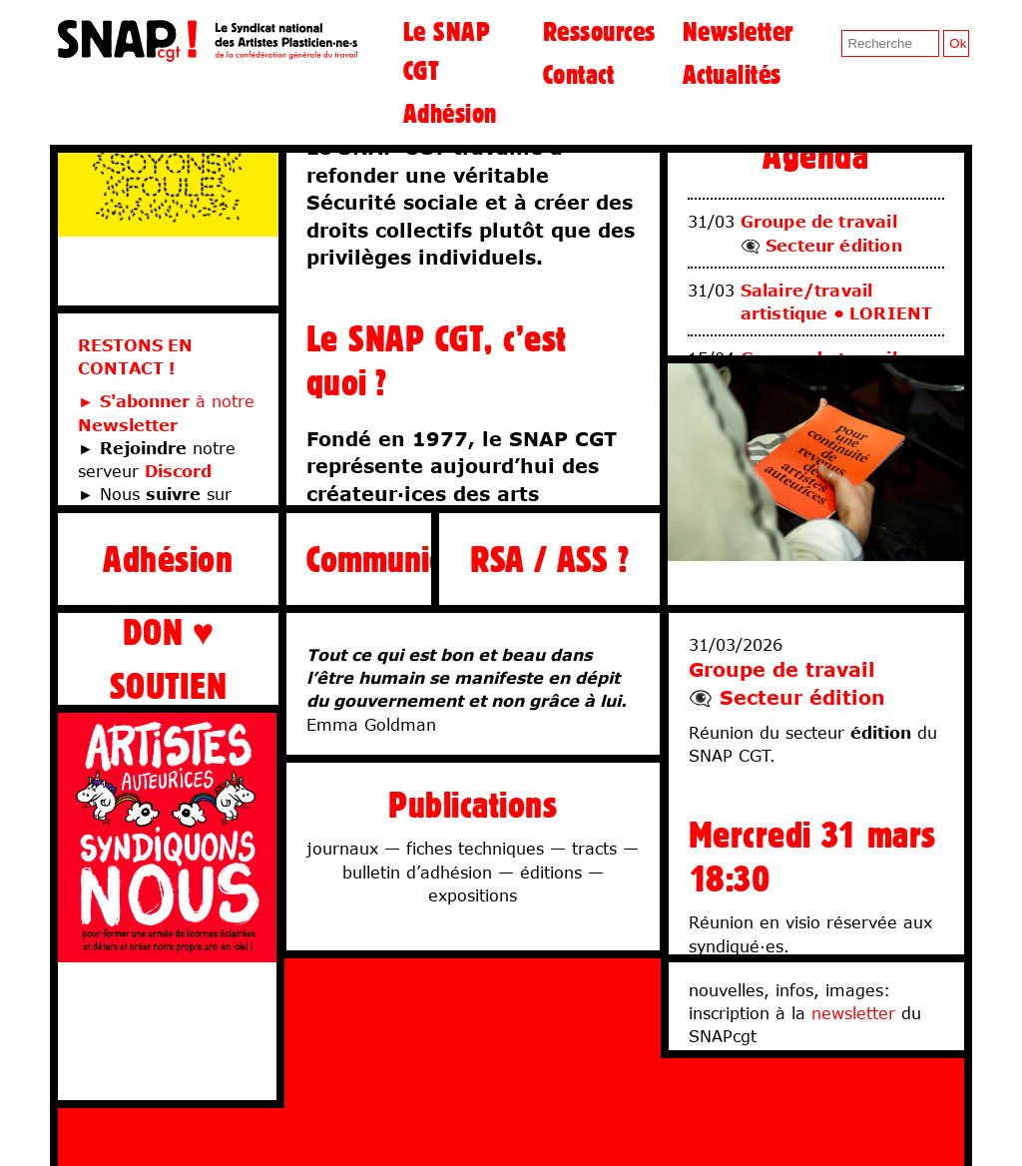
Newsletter (738, 31)
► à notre (166, 400)
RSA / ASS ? (549, 558)
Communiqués (358, 558)
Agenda (815, 155)
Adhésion (450, 113)
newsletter (853, 1012)
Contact (579, 74)
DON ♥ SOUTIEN (168, 658)
